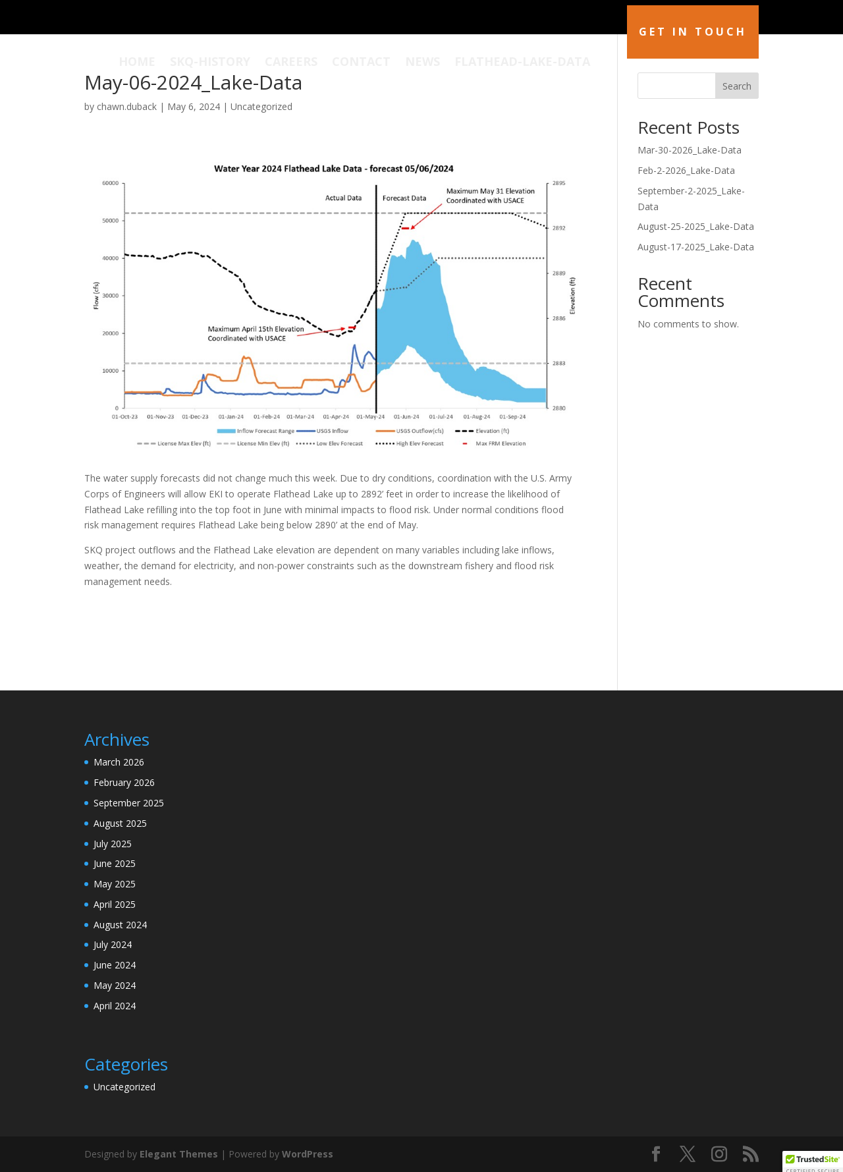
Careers (291, 63)
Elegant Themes (179, 1154)
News (422, 63)
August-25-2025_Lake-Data (696, 226)
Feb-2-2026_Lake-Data (686, 170)
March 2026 (119, 762)
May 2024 (115, 985)
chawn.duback (127, 106)
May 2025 (115, 884)
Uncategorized (261, 106)
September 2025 (129, 802)
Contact (361, 63)
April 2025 (115, 904)
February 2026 (124, 782)
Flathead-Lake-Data (522, 63)
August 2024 (120, 924)
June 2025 (115, 863)
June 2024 (115, 965)
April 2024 (115, 1005)
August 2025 (120, 823)
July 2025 (113, 843)
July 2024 (113, 944)
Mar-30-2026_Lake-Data (690, 150)
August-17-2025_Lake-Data (696, 246)
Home (137, 63)
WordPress (307, 1154)
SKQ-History (210, 63)
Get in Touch (693, 31)
